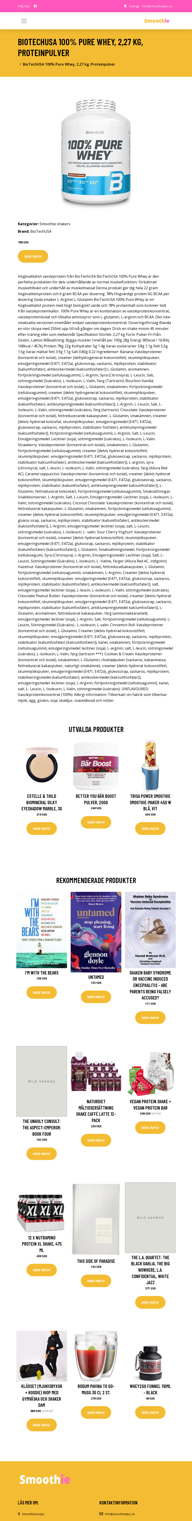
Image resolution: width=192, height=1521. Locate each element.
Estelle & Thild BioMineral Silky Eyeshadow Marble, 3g (42, 802)
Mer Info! (33, 256)
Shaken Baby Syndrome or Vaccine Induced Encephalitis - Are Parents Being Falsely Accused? (150, 985)
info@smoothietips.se (156, 6)
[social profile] (35, 6)
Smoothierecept (33, 1517)
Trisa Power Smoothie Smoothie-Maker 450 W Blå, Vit (150, 802)
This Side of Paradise (96, 1262)
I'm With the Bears (41, 973)
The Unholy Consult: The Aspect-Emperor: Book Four (41, 1128)
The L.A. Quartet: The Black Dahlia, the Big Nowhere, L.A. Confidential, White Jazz (150, 1271)
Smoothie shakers (55, 223)
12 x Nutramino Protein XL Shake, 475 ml (42, 1245)
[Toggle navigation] (168, 21)
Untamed (96, 977)
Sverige (132, 6)
